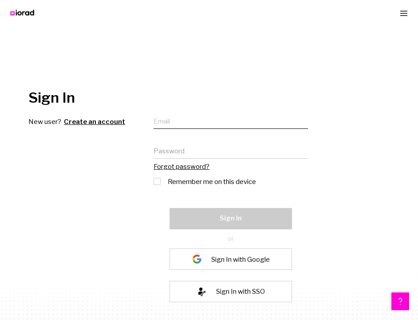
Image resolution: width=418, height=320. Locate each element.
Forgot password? (181, 167)
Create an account (94, 122)
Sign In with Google (240, 259)
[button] (400, 301)
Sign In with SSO (240, 292)
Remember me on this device (205, 181)
